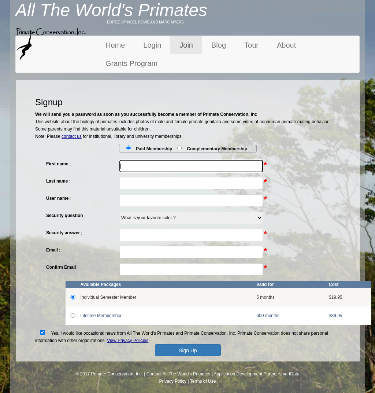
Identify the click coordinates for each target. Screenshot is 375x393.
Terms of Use (203, 381)
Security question (64, 215)
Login (152, 45)
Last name (57, 181)
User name (57, 198)
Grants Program (131, 63)
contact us (72, 136)
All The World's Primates (187, 374)
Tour (251, 45)
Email (52, 250)
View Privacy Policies (127, 340)
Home (115, 45)
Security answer (63, 232)
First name (57, 163)
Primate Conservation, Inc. (117, 374)
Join (186, 45)
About (286, 45)
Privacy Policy (173, 381)
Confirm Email (61, 267)
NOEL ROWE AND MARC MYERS (155, 22)
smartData (289, 374)
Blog (218, 45)
